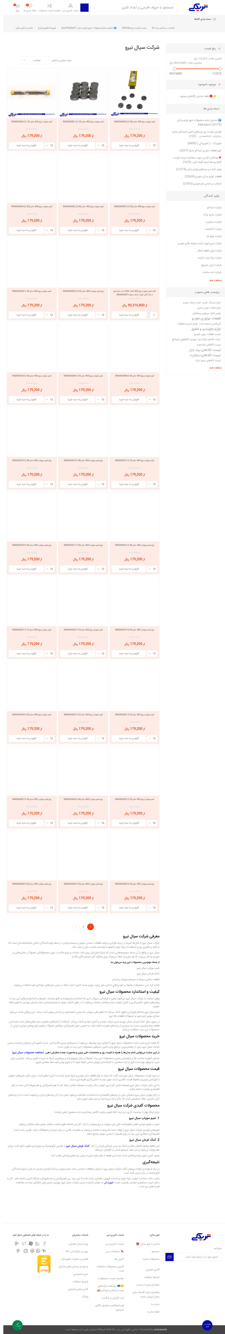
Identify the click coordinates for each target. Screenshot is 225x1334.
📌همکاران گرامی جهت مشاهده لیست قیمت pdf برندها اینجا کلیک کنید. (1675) (194, 160)
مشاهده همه (212, 280)
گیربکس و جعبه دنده (206, 324)
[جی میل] (13, 1243)
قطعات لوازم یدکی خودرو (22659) (199, 176)
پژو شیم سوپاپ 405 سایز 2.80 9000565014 (79, 460)
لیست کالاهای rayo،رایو (206, 339)
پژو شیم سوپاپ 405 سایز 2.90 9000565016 (131, 545)
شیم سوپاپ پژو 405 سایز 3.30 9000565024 (28, 714)
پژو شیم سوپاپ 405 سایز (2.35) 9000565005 (79, 291)
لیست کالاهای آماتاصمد (205, 345)
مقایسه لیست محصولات (46, 11)
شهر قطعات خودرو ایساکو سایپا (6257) (197, 150)
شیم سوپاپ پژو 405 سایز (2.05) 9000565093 (131, 121)
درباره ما (152, 1304)
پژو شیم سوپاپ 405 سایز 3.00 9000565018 (28, 545)
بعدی (72, 927)
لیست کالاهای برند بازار (201, 350)
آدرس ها (116, 1259)
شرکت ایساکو (211, 207)
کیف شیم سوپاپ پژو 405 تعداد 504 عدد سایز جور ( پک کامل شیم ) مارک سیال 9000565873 (131, 292)
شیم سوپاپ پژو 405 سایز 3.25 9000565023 (79, 714)
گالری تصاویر (149, 1270)
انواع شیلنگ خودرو (188, 303)
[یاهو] (40, 1251)
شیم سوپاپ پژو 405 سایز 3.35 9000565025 (131, 799)
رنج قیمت (207, 48)
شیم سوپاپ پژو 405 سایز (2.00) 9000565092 (79, 206)
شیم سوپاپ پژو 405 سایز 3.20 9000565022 (131, 714)
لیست (6, 60)
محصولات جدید (147, 1259)
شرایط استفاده (148, 1277)
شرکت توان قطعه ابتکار (206, 251)
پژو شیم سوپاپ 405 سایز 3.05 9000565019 (131, 630)
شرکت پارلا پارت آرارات (206, 258)
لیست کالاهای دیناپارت (201, 355)
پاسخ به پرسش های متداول (70, 1266)
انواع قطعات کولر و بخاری (205, 308)
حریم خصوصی (77, 1274)
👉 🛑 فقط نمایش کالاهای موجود (195, 96)
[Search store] (129, 8)
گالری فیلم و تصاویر (75, 1289)
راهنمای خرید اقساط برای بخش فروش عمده (142, 1294)
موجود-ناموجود (204, 84)
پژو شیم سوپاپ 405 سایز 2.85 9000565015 (28, 460)
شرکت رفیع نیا (210, 236)
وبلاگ (81, 1297)
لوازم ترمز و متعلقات (184, 324)
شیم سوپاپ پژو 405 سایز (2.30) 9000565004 (28, 206)
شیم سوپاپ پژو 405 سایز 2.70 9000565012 (131, 460)
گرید (12, 60)
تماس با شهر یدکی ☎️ (144, 1244)
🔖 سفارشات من (112, 1251)
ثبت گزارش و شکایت (109, 1298)
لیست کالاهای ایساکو (181, 339)
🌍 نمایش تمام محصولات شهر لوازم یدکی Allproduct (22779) (196, 122)
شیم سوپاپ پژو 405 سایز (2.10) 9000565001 (79, 121)
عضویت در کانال (204, 1325)
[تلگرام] (29, 1251)
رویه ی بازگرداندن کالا (73, 1251)
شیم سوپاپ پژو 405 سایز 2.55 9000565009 (79, 376)
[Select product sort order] (31, 60)
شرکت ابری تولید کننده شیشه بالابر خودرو (196, 243)
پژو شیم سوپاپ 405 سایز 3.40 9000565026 (79, 799)
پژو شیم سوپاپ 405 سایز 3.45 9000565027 (28, 799)
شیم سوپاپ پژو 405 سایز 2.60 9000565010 (28, 376)
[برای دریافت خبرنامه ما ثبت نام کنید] (194, 1257)
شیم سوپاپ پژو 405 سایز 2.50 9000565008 (131, 376)
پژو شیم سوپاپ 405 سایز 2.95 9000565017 (79, 545)
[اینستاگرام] (22, 1251)
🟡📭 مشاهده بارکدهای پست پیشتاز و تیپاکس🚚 (107, 1288)
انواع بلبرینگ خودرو (208, 303)
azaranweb (157, 1330)
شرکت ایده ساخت (208, 272)
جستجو (152, 1251)
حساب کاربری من (67, 11)
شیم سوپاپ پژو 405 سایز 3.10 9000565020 (79, 630)
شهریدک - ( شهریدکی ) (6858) (201, 143)
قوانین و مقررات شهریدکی (71, 1259)
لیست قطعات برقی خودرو (204, 334)
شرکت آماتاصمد (209, 229)
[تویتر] (21, 1243)
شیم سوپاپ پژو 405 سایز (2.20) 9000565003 (131, 206)
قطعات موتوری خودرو (202, 318)
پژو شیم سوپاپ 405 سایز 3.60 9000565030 (28, 884)
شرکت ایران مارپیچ (208, 265)
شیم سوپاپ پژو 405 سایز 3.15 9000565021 (28, 630)
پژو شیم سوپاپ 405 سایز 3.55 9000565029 (79, 884)
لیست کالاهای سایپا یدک (204, 361)
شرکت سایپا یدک (209, 215)
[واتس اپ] (35, 1251)
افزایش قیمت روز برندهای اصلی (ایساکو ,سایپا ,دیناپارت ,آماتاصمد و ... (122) (193, 134)
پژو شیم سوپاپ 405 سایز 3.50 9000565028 (131, 884)
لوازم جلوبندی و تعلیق (202, 329)
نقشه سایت (150, 1312)
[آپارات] (27, 1243)
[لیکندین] (34, 1243)
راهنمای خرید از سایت (144, 1285)
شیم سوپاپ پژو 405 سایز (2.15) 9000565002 (28, 121)
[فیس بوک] (41, 1243)
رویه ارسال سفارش (75, 1244)
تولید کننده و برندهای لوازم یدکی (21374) (195, 169)
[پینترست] (15, 1251)
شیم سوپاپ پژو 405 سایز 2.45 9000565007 (28, 291)
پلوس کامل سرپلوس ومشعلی (203, 313)
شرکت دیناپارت (210, 222)
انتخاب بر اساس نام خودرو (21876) (199, 184)
